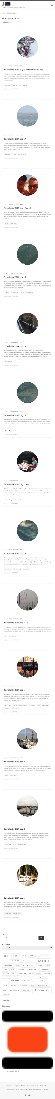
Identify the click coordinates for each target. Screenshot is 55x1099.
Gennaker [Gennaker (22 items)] (8, 965)
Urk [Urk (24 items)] (5, 985)
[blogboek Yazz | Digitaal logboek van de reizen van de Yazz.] (6, 3)
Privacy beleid (6, 1006)
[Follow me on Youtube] (29, 1095)
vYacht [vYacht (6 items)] (32, 985)
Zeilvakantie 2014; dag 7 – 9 (16, 623)
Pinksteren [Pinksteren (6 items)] (25, 977)
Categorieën (6, 1000)
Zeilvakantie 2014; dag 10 (15, 553)
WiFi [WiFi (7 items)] (4, 990)
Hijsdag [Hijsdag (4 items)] (18, 965)
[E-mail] (25, 1095)
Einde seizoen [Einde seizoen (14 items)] (28, 961)
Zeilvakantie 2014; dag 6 (14, 690)
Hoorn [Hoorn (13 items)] (40, 965)
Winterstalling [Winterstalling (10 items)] (14, 990)
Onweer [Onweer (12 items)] (47, 973)
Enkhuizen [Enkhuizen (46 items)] (43, 961)
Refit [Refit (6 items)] (33, 977)
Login (3, 928)
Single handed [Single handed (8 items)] (42, 977)
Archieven (6, 944)
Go (41, 938)
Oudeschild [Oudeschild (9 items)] (7, 977)
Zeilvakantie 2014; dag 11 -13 (16, 484)
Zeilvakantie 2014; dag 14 (15, 415)
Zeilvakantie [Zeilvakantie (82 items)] (42, 990)
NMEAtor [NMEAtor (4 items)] (31, 973)
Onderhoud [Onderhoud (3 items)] (38, 973)
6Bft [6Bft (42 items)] (15, 956)
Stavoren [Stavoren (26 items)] (15, 981)
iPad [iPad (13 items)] (5, 969)
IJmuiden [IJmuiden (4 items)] (48, 965)
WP (21, 1089)
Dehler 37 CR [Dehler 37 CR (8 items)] (14, 960)
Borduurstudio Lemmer (12, 1071)
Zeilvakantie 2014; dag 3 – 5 (16, 762)
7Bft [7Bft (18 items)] (24, 956)
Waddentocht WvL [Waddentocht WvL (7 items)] (43, 985)
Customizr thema (42, 1089)
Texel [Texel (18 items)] (41, 981)
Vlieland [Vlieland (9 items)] (13, 985)
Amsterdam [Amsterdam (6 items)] (45, 955)
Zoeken (5, 934)
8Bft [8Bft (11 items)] (31, 955)
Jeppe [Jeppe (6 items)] (12, 969)
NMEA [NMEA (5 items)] (13, 973)
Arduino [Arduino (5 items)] (5, 960)
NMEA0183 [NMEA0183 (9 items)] (22, 973)
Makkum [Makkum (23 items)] (32, 970)
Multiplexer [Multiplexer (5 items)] (6, 973)
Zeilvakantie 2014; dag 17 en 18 (17, 208)
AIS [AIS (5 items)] (37, 955)
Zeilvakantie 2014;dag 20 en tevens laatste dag (23, 70)
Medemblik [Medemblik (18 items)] (45, 970)
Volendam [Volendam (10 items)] (23, 985)
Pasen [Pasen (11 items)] (16, 977)
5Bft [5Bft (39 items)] (6, 956)
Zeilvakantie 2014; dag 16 (15, 277)
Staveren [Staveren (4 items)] (5, 980)
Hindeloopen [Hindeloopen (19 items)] (28, 965)
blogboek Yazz (19, 1086)
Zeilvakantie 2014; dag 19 (15, 139)
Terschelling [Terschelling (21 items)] (29, 981)
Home (3, 13)
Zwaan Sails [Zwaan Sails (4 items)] (6, 994)
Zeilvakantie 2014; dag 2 (14, 829)
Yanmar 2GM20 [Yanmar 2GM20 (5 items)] (26, 990)
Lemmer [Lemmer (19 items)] (21, 970)
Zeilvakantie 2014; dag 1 (14, 898)
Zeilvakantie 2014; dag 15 (15, 346)
